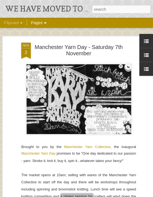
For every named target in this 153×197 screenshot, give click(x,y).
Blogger (125, 193)
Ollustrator (95, 193)
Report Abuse (141, 193)
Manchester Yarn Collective (87, 96)
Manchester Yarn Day (38, 102)
